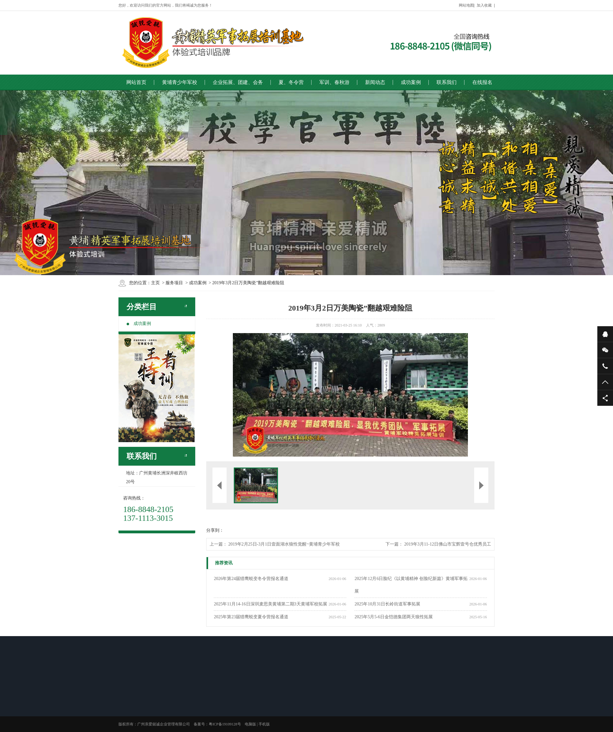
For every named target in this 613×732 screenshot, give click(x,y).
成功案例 (411, 82)
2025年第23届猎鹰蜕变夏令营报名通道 (251, 616)
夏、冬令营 (291, 82)
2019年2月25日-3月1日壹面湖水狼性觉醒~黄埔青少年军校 (284, 544)
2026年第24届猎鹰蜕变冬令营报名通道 (251, 578)
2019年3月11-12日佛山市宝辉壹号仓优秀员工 (447, 544)
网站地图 (466, 5)
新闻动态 (375, 82)
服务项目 (174, 282)
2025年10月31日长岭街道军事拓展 (387, 604)
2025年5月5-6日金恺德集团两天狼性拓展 (393, 616)
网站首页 (136, 82)
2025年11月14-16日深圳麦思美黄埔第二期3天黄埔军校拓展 (270, 604)
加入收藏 (484, 5)
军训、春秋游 (334, 82)
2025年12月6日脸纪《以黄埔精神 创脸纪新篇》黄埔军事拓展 (411, 584)
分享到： (215, 530)
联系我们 (447, 82)
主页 (155, 282)
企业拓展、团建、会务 (238, 82)
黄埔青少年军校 (179, 82)
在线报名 (482, 82)
